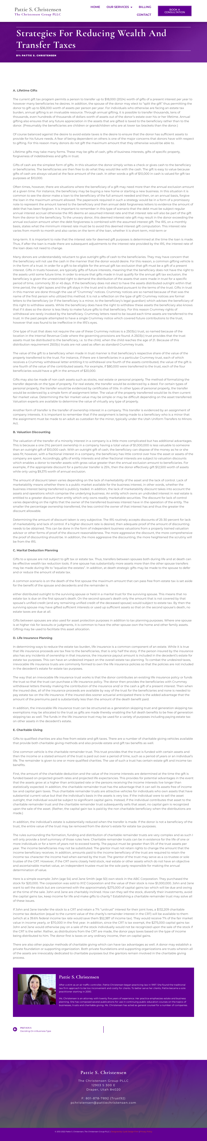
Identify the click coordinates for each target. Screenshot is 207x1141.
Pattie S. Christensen (38, 9)
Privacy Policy (146, 1131)
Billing (145, 7)
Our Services (119, 7)
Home (95, 7)
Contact (144, 15)
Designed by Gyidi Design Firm (125, 1131)
